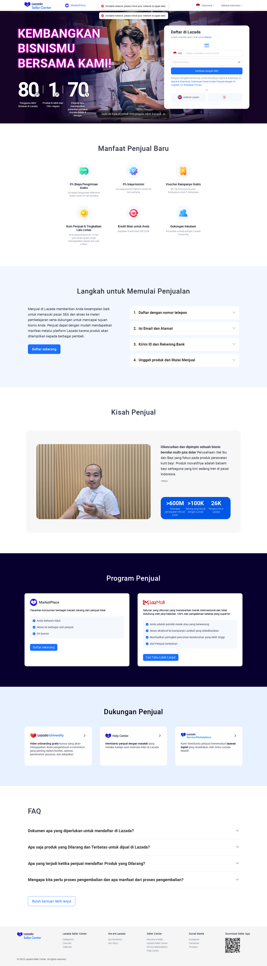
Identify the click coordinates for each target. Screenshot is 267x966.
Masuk (208, 37)
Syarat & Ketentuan (180, 81)
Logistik (175, 85)
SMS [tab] (206, 44)
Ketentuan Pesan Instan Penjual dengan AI (213, 81)
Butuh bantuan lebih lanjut (51, 901)
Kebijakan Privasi (192, 85)
